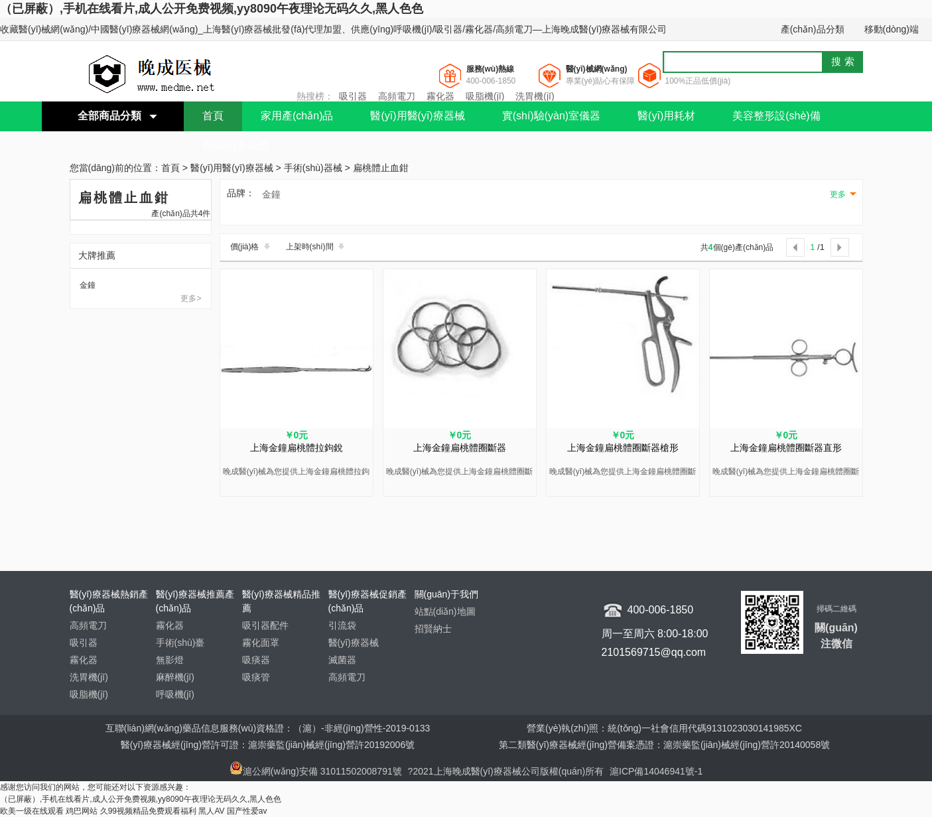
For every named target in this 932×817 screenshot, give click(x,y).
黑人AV (211, 811)
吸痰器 (256, 660)
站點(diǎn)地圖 (445, 611)
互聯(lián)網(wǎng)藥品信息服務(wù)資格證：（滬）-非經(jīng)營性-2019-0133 (268, 728)
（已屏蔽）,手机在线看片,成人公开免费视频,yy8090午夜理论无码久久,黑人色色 (211, 8)
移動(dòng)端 (891, 29)
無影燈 (170, 660)
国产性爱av (247, 811)
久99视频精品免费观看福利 (148, 811)
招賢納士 (433, 628)
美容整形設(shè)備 (776, 115)
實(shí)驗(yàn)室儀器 (551, 115)
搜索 (844, 61)
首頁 (213, 115)
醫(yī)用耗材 (666, 115)
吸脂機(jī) (485, 96)
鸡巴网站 (82, 811)
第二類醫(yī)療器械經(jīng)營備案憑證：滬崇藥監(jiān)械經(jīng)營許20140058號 (664, 744)
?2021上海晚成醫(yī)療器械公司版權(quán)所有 (507, 771)
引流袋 (342, 625)
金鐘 (88, 285)
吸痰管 (256, 677)
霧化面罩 (260, 642)
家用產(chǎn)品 (297, 115)
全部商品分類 (109, 115)
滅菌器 (342, 660)
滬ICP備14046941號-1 (656, 771)
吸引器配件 (265, 625)
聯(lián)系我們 (235, 145)
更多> (190, 298)
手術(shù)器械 (313, 168)
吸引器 (353, 96)
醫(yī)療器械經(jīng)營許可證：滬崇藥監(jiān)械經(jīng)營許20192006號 (268, 744)
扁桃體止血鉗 (381, 168)
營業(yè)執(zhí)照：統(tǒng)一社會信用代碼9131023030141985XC (664, 728)
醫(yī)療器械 (353, 642)
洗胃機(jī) (534, 96)
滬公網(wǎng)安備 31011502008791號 (316, 771)
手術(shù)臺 (180, 642)
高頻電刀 (396, 96)
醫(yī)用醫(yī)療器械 (417, 115)
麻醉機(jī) (175, 677)
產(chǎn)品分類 (812, 29)
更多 (838, 194)
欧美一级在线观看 (32, 811)
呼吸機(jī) (175, 694)
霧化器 (440, 96)
